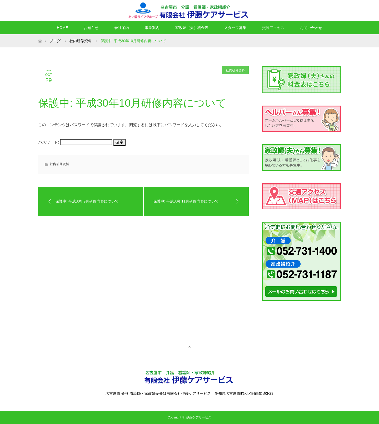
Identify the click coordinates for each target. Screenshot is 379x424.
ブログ (55, 41)
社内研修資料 (80, 41)
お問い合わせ (311, 28)
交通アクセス (273, 28)
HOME (62, 28)
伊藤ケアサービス (198, 417)
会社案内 (121, 28)
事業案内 (152, 28)
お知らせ (91, 28)
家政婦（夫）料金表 (191, 28)
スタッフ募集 (235, 28)
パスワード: (75, 142)
